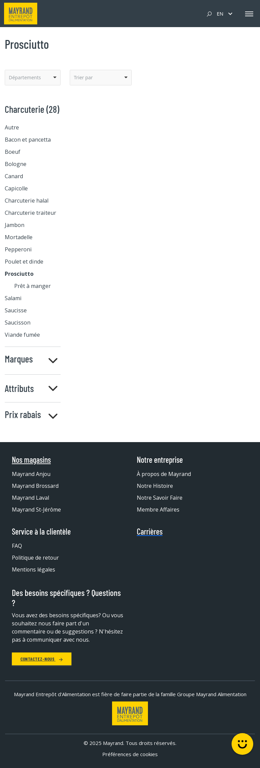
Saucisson (17, 322)
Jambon (14, 225)
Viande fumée (22, 334)
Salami (13, 298)
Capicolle (16, 188)
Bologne (15, 164)
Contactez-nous (41, 659)
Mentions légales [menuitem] (34, 569)
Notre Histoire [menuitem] (155, 486)
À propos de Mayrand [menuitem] (164, 474)
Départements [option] (25, 77)
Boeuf (12, 151)
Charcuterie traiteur (30, 212)
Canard (14, 176)
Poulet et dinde (24, 261)
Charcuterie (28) (32, 109)
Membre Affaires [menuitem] (158, 509)
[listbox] (33, 77)
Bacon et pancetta (28, 139)
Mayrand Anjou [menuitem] (31, 474)
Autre (12, 127)
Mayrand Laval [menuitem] (30, 497)
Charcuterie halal (26, 200)
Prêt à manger (32, 286)
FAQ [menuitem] (17, 545)
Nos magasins (31, 460)
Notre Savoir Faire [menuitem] (160, 497)
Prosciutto (19, 273)
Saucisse (16, 310)
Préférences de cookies (130, 754)
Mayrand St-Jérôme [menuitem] (36, 509)
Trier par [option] (83, 77)
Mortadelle (18, 237)
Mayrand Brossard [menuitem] (35, 486)
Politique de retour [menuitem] (36, 557)
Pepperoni (18, 249)
